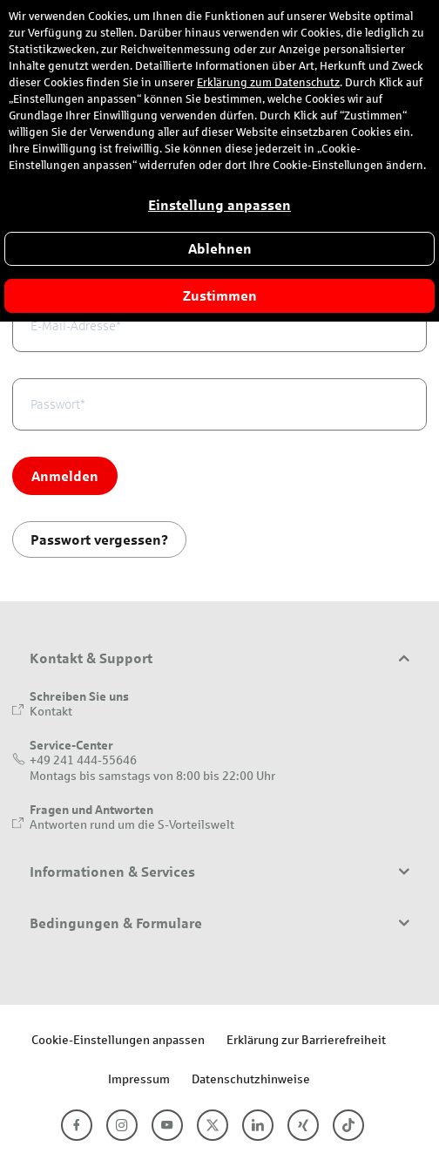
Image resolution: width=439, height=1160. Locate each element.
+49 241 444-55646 (83, 759)
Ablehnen (220, 248)
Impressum (139, 1078)
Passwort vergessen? (99, 539)
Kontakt (51, 710)
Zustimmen (220, 295)
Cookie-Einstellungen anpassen (118, 1039)
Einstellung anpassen (219, 205)
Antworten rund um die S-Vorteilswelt (132, 824)
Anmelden (64, 475)
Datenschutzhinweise (251, 1078)
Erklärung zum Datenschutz (268, 83)
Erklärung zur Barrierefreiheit (306, 1039)
